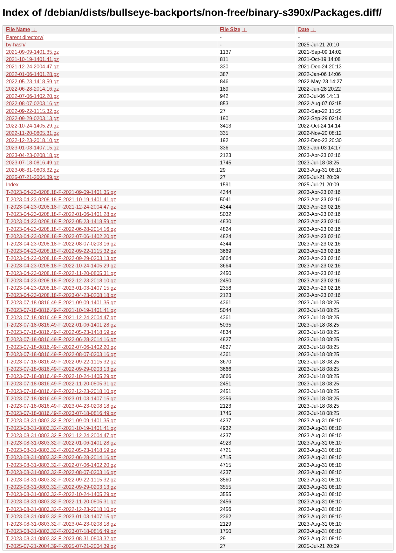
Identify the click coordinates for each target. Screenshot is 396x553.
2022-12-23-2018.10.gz (32, 140)
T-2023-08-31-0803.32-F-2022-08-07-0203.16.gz (61, 472)
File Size (230, 29)
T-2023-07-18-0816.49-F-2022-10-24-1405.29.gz (61, 376)
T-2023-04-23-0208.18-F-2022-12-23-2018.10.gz (61, 280)
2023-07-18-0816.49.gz (32, 162)
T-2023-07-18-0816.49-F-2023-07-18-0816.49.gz (61, 413)
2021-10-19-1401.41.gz (32, 59)
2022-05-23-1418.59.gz (32, 81)
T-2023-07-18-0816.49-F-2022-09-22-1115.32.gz (61, 361)
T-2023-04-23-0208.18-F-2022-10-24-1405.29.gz (61, 265)
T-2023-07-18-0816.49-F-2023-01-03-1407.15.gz (61, 398)
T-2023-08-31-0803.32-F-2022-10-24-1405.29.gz (61, 494)
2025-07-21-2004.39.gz (32, 177)
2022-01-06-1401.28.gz (32, 74)
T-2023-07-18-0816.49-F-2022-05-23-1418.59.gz (61, 332)
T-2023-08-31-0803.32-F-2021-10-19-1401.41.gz (61, 428)
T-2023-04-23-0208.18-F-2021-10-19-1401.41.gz (61, 199)
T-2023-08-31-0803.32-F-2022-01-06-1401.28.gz (61, 443)
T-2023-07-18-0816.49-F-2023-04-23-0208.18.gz (61, 406)
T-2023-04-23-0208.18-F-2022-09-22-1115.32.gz (61, 251)
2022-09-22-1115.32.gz (32, 111)
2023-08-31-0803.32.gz (32, 170)
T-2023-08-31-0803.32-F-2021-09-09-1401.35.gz (61, 420)
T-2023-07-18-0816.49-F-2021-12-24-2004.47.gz (61, 317)
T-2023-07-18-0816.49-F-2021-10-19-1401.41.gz (61, 310)
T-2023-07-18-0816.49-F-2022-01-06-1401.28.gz (61, 325)
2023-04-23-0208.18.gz (32, 155)
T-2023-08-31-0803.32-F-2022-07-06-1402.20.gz (61, 465)
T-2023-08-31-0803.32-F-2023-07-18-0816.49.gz (61, 531)
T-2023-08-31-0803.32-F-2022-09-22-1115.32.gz (61, 479)
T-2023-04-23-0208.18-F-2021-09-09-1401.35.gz (61, 192)
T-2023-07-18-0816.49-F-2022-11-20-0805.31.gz (61, 383)
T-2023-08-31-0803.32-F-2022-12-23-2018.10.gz (61, 509)
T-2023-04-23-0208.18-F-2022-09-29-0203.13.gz (61, 258)
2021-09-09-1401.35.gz (32, 52)
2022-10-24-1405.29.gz (32, 125)
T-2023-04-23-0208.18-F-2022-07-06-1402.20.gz (61, 236)
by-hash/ (15, 44)
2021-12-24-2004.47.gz (32, 66)
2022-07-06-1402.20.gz (32, 96)
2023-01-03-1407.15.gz (32, 147)
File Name (18, 29)
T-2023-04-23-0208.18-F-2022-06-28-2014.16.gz (61, 229)
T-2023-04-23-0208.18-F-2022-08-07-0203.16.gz (61, 243)
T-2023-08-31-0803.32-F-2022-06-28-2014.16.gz (61, 457)
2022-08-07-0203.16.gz (32, 103)
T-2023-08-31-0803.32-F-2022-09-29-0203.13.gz (61, 487)
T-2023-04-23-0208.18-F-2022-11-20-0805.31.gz (61, 273)
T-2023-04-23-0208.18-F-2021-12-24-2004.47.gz (61, 207)
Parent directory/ (24, 37)
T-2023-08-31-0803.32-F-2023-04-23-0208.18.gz (61, 524)
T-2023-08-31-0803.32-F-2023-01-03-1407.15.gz (61, 516)
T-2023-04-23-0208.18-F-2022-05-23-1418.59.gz (61, 221)
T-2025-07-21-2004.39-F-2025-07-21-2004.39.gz (61, 546)
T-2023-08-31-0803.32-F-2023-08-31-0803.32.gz (61, 538)
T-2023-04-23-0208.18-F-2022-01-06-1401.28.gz (61, 214)
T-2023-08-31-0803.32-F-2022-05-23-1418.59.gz (61, 450)
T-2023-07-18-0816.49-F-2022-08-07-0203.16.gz (61, 354)
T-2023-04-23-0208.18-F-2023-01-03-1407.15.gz (61, 288)
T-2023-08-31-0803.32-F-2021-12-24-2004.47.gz (61, 435)
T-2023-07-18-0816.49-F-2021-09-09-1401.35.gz (61, 302)
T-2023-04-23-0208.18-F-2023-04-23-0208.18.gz (61, 295)
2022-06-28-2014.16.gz (32, 89)
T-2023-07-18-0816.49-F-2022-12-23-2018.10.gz (61, 391)
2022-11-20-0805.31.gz (32, 133)
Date (303, 29)
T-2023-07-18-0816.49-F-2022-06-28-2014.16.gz (61, 339)
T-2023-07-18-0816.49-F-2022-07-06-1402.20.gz (61, 347)
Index (12, 184)
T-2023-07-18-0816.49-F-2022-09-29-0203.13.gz (61, 369)
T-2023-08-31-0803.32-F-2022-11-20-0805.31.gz (61, 501)
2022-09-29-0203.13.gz (32, 118)
